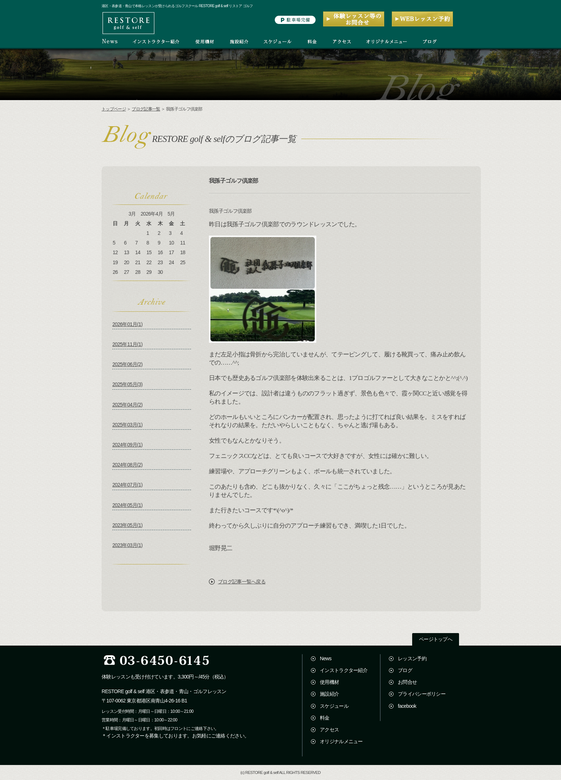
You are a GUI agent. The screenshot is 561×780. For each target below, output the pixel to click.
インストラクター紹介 (343, 670)
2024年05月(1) (127, 505)
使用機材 (329, 682)
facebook (407, 706)
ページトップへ (435, 639)
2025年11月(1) (127, 344)
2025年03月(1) (127, 425)
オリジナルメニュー (341, 741)
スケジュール (334, 706)
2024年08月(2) (127, 465)
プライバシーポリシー (421, 694)
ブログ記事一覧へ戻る (241, 581)
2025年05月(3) (127, 384)
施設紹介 (329, 694)
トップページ (114, 109)
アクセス (329, 729)
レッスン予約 (412, 658)
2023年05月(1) (127, 525)
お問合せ (407, 682)
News (325, 658)
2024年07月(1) (127, 485)
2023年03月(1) (127, 545)
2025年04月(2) (127, 405)
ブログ (405, 670)
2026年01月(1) (127, 324)
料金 (325, 718)
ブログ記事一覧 (146, 109)
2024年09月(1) (127, 445)
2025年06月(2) (127, 364)
